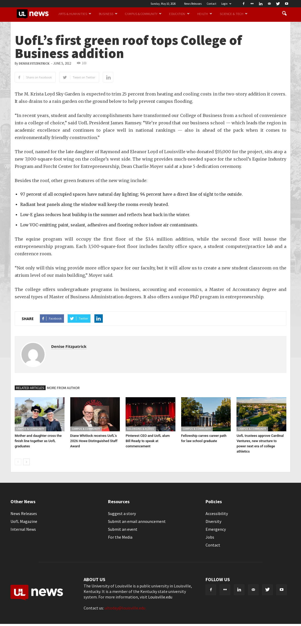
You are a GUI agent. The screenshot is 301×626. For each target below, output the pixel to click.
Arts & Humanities (74, 14)
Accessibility (217, 513)
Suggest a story (122, 513)
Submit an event (122, 529)
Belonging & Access (140, 429)
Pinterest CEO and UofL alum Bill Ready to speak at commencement (148, 441)
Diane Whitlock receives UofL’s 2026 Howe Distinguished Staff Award (93, 441)
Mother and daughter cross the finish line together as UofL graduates (38, 441)
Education (179, 14)
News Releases (193, 4)
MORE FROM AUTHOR (63, 387)
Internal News (23, 529)
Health (204, 14)
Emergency (216, 529)
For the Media (120, 537)
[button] (284, 13)
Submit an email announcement (137, 521)
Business (108, 14)
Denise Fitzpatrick (34, 63)
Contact (211, 4)
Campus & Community (143, 14)
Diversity (213, 521)
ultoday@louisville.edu (125, 608)
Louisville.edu (160, 597)
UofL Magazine (23, 521)
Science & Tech (234, 14)
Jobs (210, 537)
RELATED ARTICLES (30, 387)
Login (226, 4)
